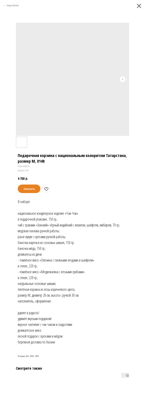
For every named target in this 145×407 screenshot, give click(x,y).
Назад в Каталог (13, 5)
